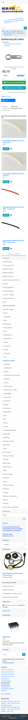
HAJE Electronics (15, 716)
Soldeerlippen (20, 33)
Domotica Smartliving (8, 298)
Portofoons (6, 459)
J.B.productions (21, 718)
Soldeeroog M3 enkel (8, 590)
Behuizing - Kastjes (8, 309)
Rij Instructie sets (7, 467)
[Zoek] (12, 28)
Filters (5, 331)
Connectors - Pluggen (8, 294)
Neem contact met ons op (8, 676)
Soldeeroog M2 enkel (8, 586)
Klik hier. (12, 536)
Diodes (5, 320)
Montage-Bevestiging (9, 33)
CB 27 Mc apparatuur (8, 287)
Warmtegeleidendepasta (9, 430)
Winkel (7, 31)
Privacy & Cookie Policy (7, 669)
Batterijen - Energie (8, 269)
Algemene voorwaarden (7, 672)
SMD (4, 419)
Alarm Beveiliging (7, 261)
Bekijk (6, 148)
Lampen (5, 448)
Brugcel (5, 313)
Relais (4, 415)
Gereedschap (6, 437)
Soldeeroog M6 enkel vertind (10, 597)
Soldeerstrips (7, 397)
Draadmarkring (7, 368)
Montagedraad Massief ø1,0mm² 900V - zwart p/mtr (14, 241)
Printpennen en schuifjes (10, 390)
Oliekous (6, 382)
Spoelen (5, 423)
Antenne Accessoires (8, 265)
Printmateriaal (7, 408)
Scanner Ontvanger (8, 474)
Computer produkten (8, 291)
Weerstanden (6, 434)
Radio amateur (6, 463)
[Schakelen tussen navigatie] (3, 2)
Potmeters (6, 404)
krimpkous (6, 379)
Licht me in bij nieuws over (14, 606)
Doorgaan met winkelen (14, 88)
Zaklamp (5, 500)
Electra (4, 302)
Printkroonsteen (7, 386)
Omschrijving (6, 96)
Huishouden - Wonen (8, 441)
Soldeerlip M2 (7, 34)
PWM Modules (7, 412)
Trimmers (5, 426)
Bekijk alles (6, 610)
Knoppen (5, 342)
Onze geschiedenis (6, 681)
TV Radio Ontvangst (8, 485)
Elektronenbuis (7, 324)
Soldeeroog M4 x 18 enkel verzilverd (12, 593)
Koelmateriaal (7, 346)
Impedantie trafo (7, 338)
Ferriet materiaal (7, 327)
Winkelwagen (6, 511)
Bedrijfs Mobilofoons (8, 272)
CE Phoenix (6, 718)
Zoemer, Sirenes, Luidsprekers (11, 507)
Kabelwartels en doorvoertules (11, 375)
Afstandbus (6, 364)
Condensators (7, 316)
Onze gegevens (5, 678)
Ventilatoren (6, 489)
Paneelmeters (7, 401)
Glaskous (6, 371)
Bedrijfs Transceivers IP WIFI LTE (11, 280)
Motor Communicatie (8, 456)
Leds (4, 357)
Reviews (5, 100)
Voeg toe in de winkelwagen (14, 82)
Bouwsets (5, 283)
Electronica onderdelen (17, 31)
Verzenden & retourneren (7, 674)
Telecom (5, 481)
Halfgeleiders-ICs (7, 335)
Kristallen (5, 349)
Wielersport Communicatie (10, 496)
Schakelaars (6, 478)
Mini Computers (7, 452)
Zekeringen (6, 503)
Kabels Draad (6, 445)
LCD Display (6, 353)
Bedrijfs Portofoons (8, 276)
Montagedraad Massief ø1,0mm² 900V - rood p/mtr (14, 208)
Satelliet (5, 470)
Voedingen (5, 492)
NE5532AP (6, 637)
